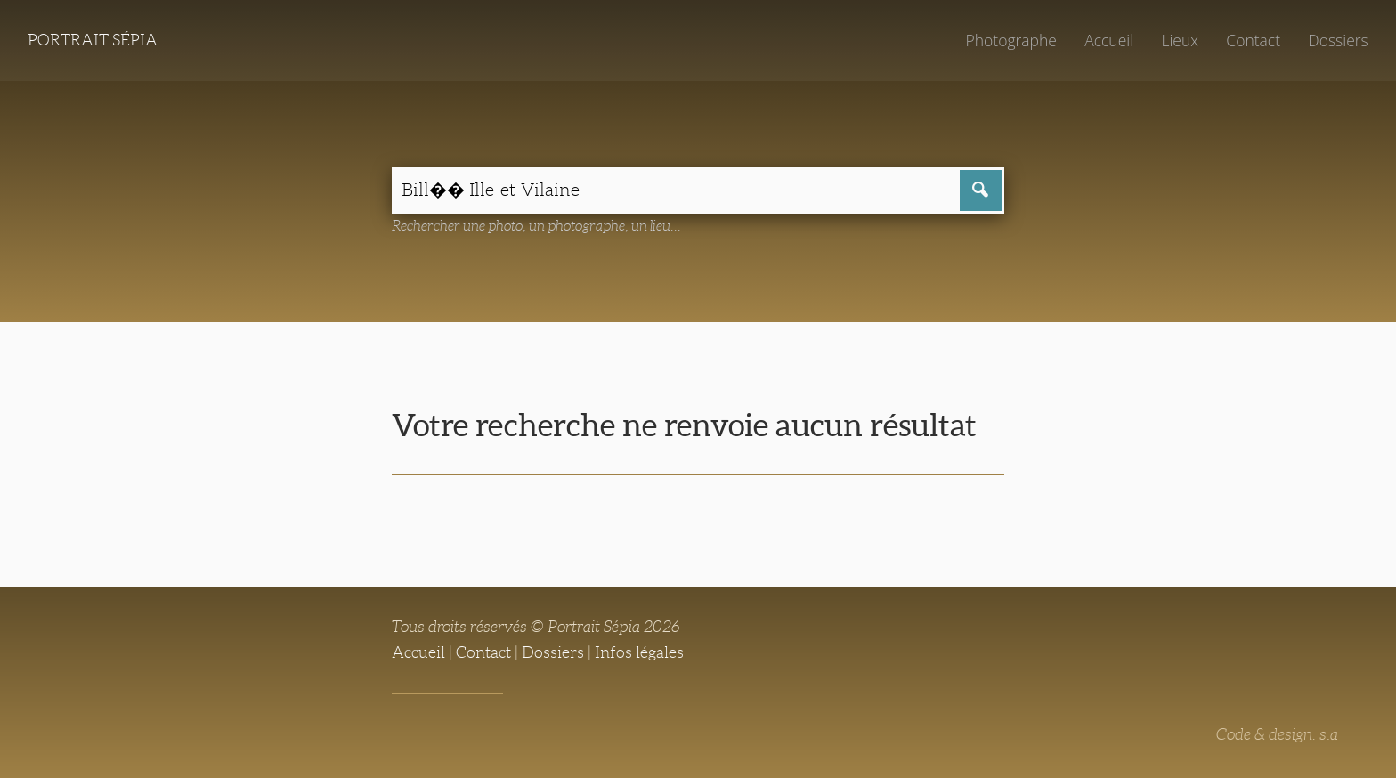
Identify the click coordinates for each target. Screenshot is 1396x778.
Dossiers (1338, 40)
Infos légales (639, 652)
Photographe (1010, 40)
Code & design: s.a (1277, 734)
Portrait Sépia (93, 40)
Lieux (1179, 40)
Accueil (1108, 40)
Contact (1253, 40)
